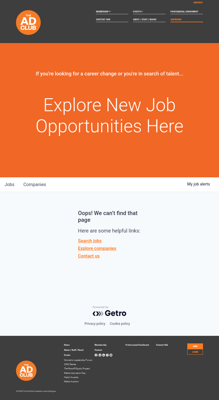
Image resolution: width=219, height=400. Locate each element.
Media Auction (71, 381)
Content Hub (103, 19)
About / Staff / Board (144, 19)
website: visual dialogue (45, 391)
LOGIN (195, 352)
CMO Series (70, 364)
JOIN (195, 346)
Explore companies (97, 248)
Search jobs (90, 240)
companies (34, 184)
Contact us (89, 256)
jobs (9, 184)
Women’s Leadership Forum (78, 360)
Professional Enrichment (184, 11)
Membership (103, 12)
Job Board (175, 19)
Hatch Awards (71, 377)
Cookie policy (120, 324)
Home (67, 344)
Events (138, 12)
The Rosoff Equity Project (77, 368)
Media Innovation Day (75, 373)
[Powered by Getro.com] (109, 311)
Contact (198, 2)
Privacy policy (95, 324)
